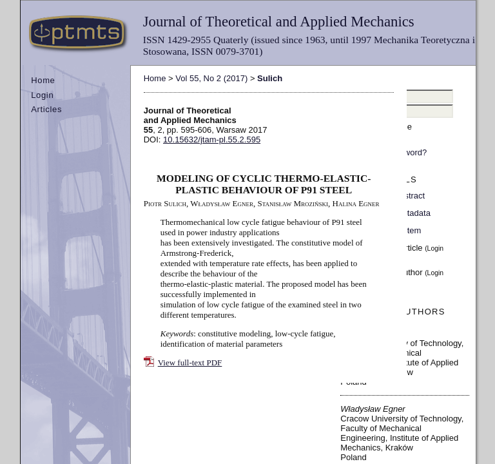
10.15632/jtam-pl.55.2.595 (211, 139)
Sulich (269, 78)
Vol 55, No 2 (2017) (211, 78)
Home (43, 80)
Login (42, 95)
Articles (46, 109)
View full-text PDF (190, 362)
